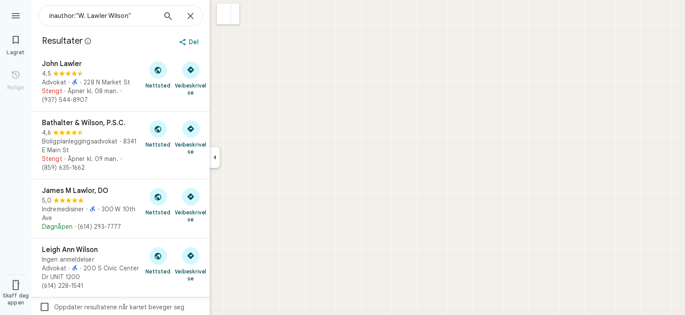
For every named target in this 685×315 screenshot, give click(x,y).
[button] (224, 14)
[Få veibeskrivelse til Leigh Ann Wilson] (190, 263)
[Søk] (168, 17)
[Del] (189, 42)
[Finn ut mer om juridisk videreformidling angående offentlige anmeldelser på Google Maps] (88, 41)
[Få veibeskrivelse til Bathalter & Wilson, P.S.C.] (190, 137)
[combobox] (102, 15)
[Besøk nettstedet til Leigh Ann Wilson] (158, 260)
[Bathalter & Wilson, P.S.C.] (120, 145)
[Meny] (15, 15)
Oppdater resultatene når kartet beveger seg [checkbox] (111, 307)
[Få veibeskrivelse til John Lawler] (190, 78)
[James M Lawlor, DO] (120, 208)
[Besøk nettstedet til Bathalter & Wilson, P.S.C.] (158, 133)
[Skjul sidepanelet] (215, 157)
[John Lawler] (120, 81)
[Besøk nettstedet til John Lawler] (158, 74)
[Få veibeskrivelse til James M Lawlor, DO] (190, 204)
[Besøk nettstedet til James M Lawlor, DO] (158, 201)
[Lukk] (190, 17)
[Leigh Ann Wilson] (120, 267)
